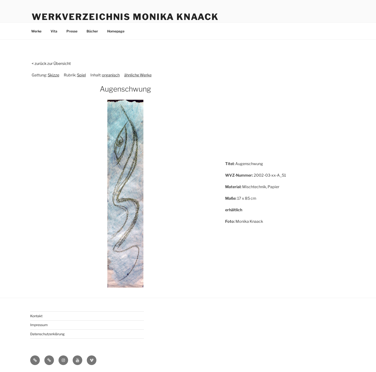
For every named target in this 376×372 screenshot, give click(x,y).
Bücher (92, 31)
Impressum (39, 325)
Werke (36, 31)
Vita (54, 31)
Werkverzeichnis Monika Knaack (125, 17)
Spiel (81, 75)
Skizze (53, 75)
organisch (111, 75)
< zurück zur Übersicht (51, 63)
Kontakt (36, 316)
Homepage (115, 31)
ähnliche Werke (138, 75)
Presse (71, 31)
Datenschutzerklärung (47, 334)
